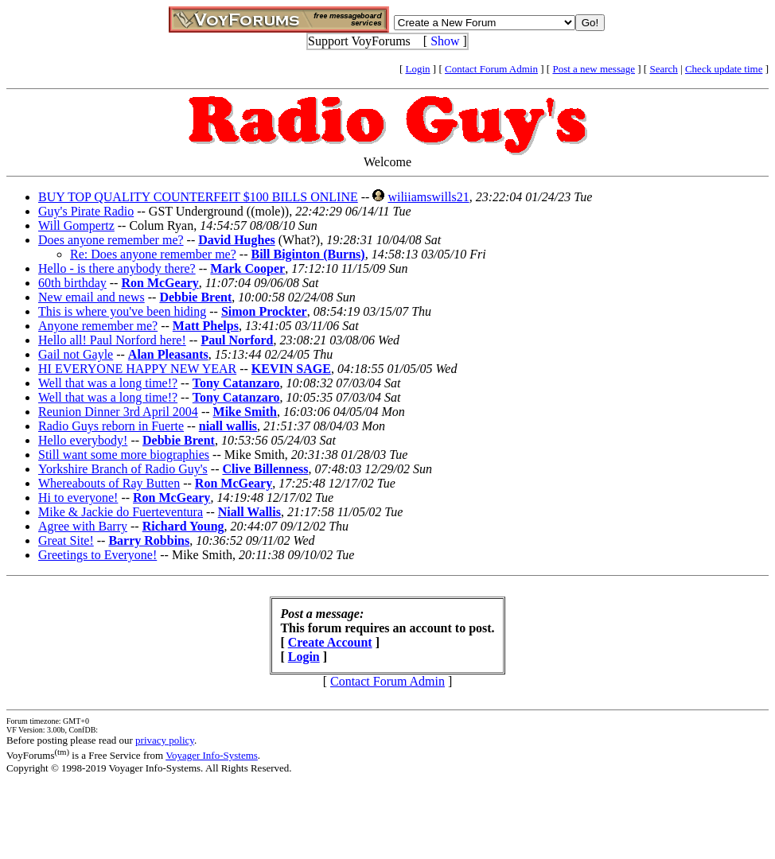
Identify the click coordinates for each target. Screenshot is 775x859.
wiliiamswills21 (428, 197)
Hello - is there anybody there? (117, 268)
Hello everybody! (82, 440)
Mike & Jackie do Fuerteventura (120, 512)
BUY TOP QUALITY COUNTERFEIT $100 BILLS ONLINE (198, 197)
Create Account (330, 642)
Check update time (723, 69)
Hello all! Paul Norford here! (112, 340)
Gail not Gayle (75, 354)
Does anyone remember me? (111, 240)
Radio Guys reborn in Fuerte (111, 426)
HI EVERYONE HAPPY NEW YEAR (137, 368)
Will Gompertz (76, 225)
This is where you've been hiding (122, 311)
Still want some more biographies (123, 454)
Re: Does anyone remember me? (153, 254)
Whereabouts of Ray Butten (109, 483)
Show (444, 41)
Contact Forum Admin (491, 69)
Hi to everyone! (78, 497)
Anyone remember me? (98, 325)
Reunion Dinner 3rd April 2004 (118, 411)
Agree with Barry (82, 526)
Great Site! (66, 540)
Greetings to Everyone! (97, 555)
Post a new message (593, 69)
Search (663, 69)
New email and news (91, 297)
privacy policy (164, 740)
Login (418, 69)
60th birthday (72, 283)
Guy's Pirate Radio (86, 211)
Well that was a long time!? (107, 383)
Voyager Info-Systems (212, 755)
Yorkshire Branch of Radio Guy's (123, 469)
